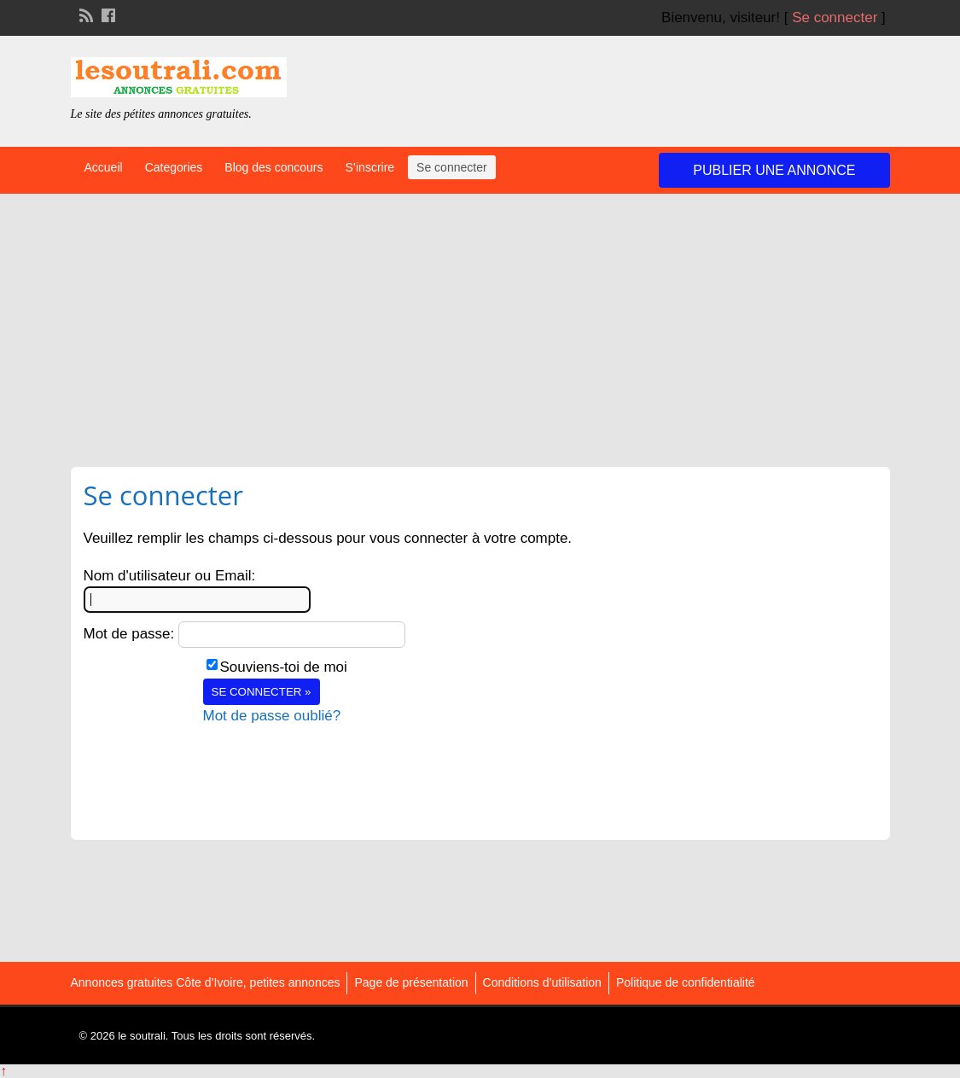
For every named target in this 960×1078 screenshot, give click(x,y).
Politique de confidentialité (685, 982)
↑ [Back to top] (3, 1070)
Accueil (103, 167)
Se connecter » (261, 691)
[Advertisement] (480, 321)
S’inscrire (370, 167)
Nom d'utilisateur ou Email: (170, 576)
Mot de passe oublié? (272, 716)
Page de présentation (411, 982)
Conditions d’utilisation (542, 982)
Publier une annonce (774, 170)
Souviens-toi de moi (283, 667)
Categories (174, 167)
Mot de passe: (129, 634)
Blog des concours (273, 167)
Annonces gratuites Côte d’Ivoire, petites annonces (205, 982)
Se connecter (834, 17)
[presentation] (333, 759)
